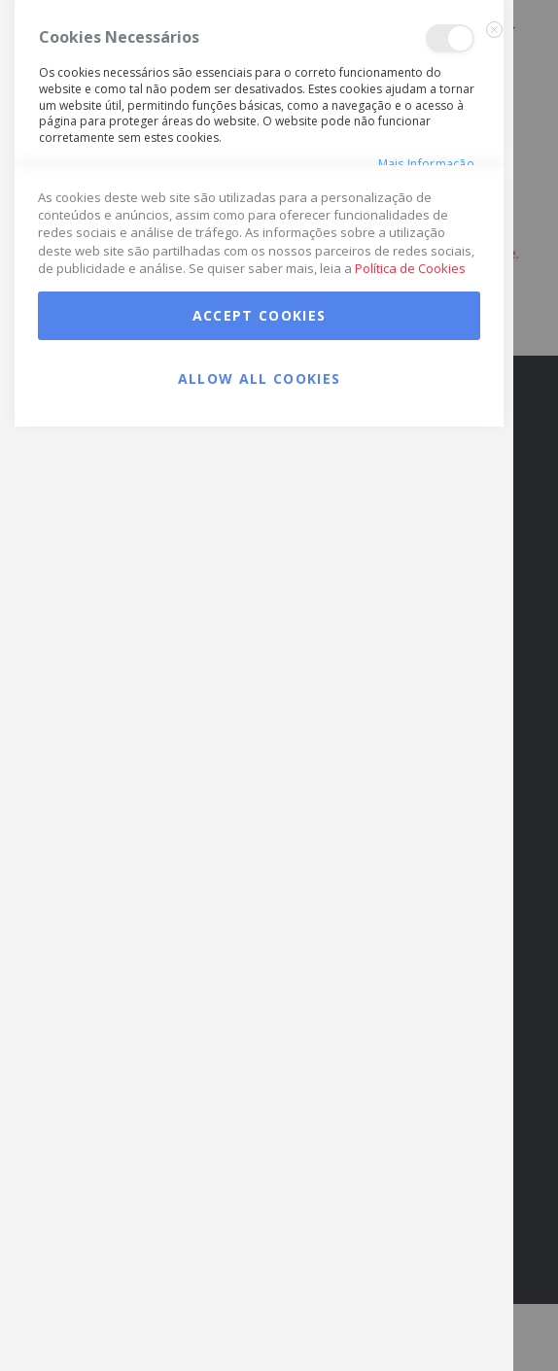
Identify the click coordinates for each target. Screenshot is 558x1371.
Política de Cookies (410, 1212)
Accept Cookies (259, 1260)
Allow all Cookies (259, 1323)
